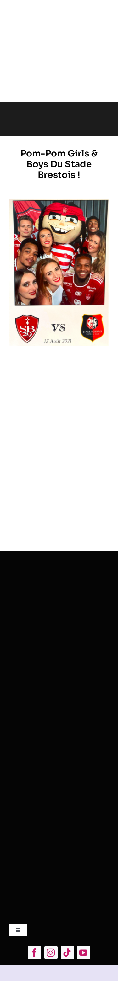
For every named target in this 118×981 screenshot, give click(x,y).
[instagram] (51, 952)
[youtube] (83, 952)
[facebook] (34, 952)
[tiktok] (67, 952)
